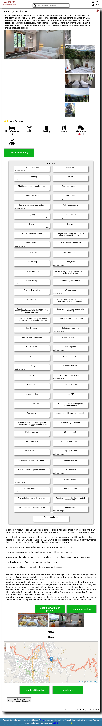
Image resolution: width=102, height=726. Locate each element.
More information (82, 609)
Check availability (19, 153)
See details (67, 690)
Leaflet (81, 682)
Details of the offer (34, 690)
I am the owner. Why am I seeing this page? (19, 700)
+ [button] (8, 645)
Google (42, 720)
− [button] (8, 649)
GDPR (55, 723)
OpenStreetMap (92, 682)
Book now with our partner (50, 609)
